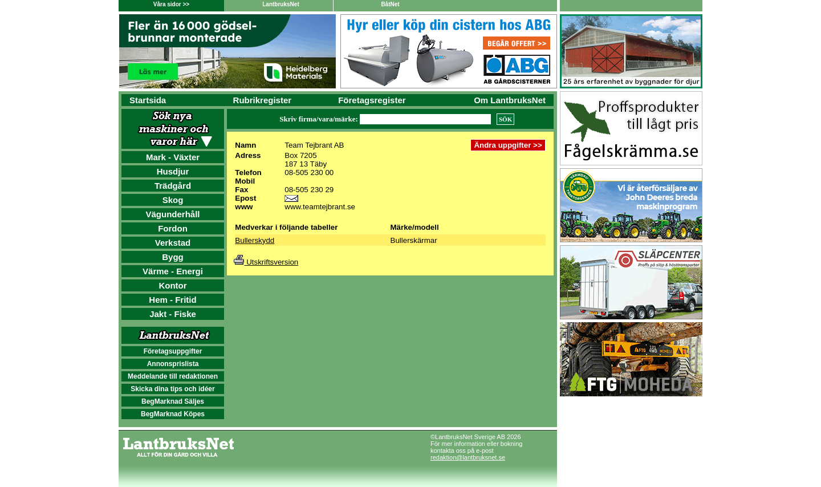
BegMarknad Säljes (172, 401)
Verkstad (173, 242)
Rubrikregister (262, 100)
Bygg (173, 257)
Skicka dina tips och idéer (172, 389)
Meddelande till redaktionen (173, 376)
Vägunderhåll (172, 214)
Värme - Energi (173, 271)
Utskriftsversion (266, 262)
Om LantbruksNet (510, 100)
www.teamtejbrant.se (319, 206)
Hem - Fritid (172, 300)
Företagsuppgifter (173, 351)
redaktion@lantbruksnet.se (467, 457)
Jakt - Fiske (172, 314)
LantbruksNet (280, 4)
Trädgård (173, 185)
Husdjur (173, 171)
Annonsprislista (173, 364)
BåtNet (390, 4)
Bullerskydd (254, 240)
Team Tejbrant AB (314, 145)
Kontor (172, 285)
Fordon (173, 228)
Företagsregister (371, 100)
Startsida (147, 100)
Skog (173, 200)
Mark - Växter (173, 157)
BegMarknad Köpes (173, 414)
